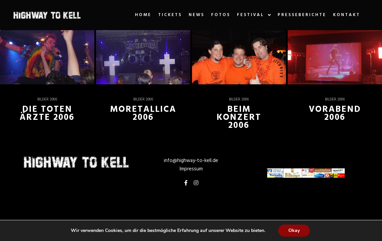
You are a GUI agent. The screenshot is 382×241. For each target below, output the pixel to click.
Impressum (191, 169)
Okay (294, 230)
